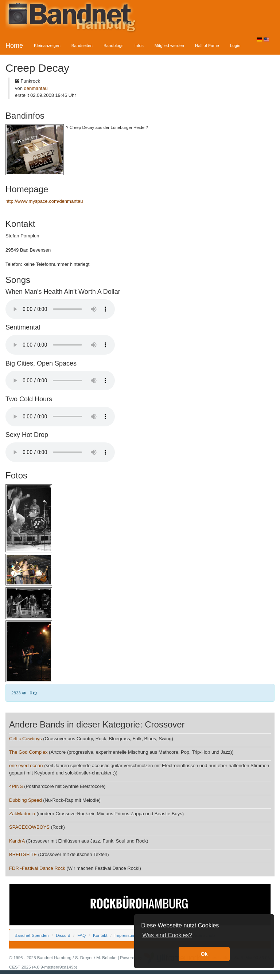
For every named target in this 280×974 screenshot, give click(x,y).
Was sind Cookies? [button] (167, 935)
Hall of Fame (207, 45)
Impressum (124, 935)
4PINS (16, 786)
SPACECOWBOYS (29, 827)
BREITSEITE (23, 854)
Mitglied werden (169, 45)
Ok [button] (204, 954)
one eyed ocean (26, 765)
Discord (63, 935)
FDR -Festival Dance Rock (37, 868)
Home (14, 45)
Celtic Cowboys (25, 738)
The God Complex (28, 752)
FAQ (81, 935)
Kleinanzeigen (47, 45)
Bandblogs (114, 45)
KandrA (17, 841)
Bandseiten (82, 45)
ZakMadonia (22, 813)
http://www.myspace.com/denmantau (44, 201)
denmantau (36, 88)
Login (235, 45)
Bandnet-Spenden (31, 935)
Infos (139, 45)
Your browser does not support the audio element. (60, 309)
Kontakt (100, 935)
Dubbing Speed (25, 800)
